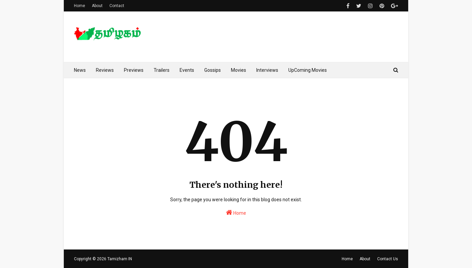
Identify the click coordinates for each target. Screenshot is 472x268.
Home (79, 5)
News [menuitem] (80, 70)
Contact (116, 5)
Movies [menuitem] (238, 70)
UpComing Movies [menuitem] (307, 70)
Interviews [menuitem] (267, 70)
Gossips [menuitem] (212, 70)
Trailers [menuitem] (161, 70)
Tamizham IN (119, 259)
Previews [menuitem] (133, 70)
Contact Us (387, 259)
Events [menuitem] (187, 70)
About (97, 5)
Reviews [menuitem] (105, 70)
